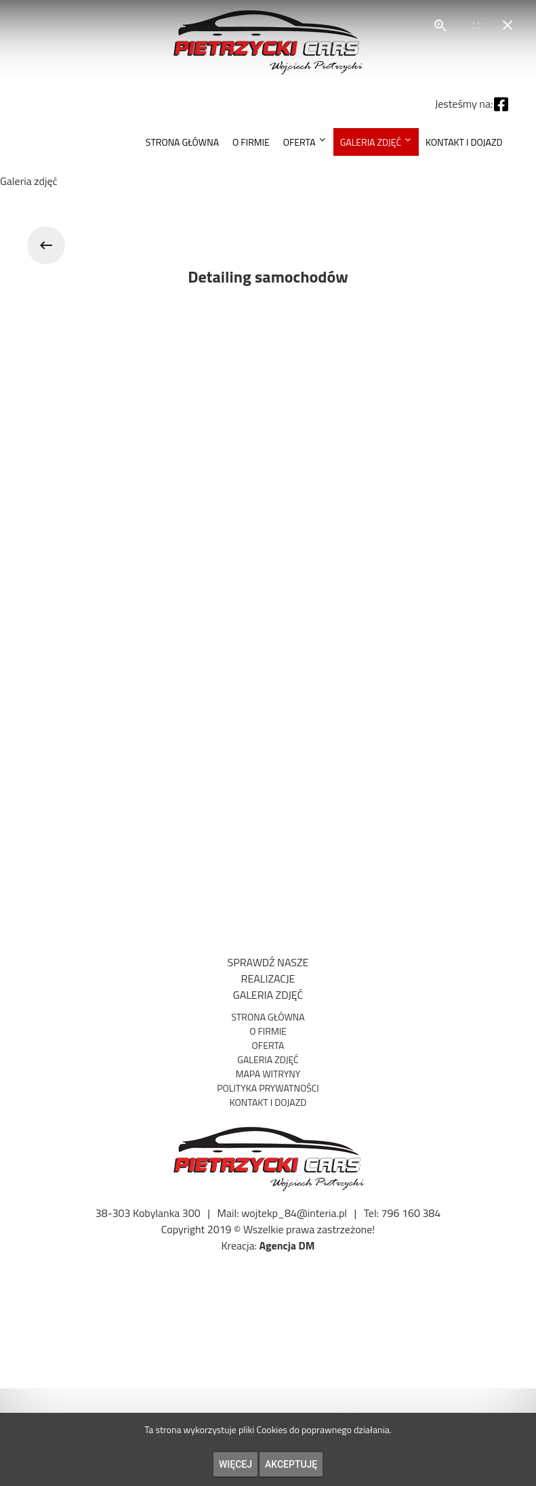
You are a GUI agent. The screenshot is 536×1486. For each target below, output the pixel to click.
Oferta (268, 1045)
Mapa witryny (268, 1074)
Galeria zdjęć (267, 1059)
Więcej (235, 1464)
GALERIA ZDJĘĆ (268, 995)
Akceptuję (291, 1464)
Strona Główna (267, 1017)
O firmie (268, 1031)
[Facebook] (501, 100)
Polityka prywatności (268, 1088)
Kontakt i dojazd (268, 1102)
